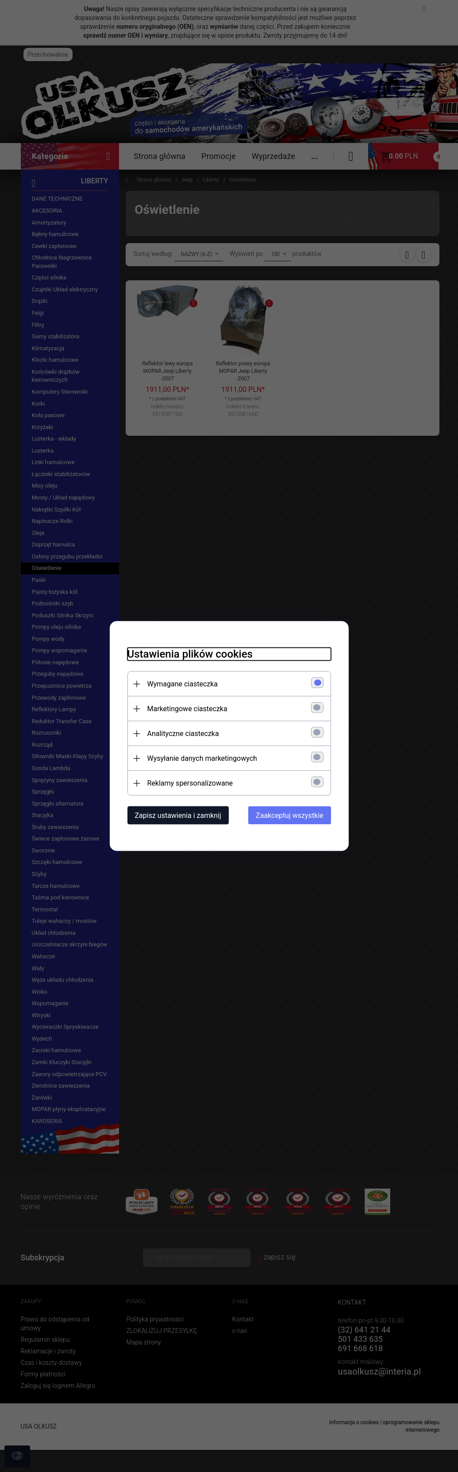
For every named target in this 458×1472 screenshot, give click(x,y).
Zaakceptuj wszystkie (289, 815)
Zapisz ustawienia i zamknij (178, 815)
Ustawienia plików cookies (190, 654)
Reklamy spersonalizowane (190, 783)
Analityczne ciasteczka (183, 733)
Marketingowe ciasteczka (187, 709)
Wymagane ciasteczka (182, 684)
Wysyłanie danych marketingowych (202, 758)
